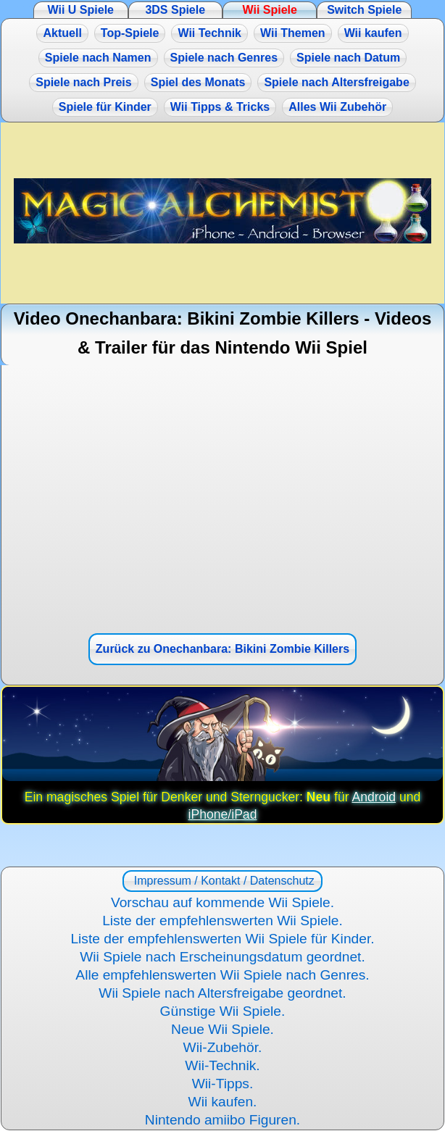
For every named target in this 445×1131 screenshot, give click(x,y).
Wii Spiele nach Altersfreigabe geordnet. (222, 993)
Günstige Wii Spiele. (223, 1011)
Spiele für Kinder (105, 107)
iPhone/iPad (222, 814)
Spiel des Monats (198, 82)
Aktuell (62, 33)
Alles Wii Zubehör (337, 107)
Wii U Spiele (81, 10)
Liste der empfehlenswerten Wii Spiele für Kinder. (222, 938)
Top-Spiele (130, 33)
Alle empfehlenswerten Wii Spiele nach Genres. (222, 974)
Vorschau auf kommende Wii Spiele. (222, 902)
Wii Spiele (270, 10)
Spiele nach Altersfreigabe (336, 82)
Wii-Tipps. (223, 1083)
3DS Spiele (175, 10)
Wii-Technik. (222, 1065)
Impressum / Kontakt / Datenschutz (222, 881)
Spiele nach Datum (348, 57)
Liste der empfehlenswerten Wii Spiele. (222, 920)
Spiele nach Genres (224, 57)
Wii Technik (209, 33)
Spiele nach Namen (98, 57)
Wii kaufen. (222, 1101)
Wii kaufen (373, 33)
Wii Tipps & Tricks (220, 107)
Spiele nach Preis (84, 82)
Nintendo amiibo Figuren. (222, 1119)
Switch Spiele (364, 10)
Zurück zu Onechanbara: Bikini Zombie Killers (222, 649)
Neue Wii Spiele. (222, 1029)
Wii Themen (292, 33)
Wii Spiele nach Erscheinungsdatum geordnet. (222, 956)
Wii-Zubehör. (222, 1047)
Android (374, 797)
